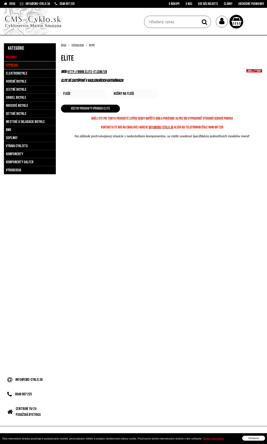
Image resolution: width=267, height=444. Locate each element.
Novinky (11, 57)
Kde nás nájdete (208, 4)
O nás (189, 4)
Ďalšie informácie (213, 438)
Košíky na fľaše (124, 93)
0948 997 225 (67, 4)
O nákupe (174, 4)
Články (228, 4)
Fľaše (67, 93)
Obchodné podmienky (251, 4)
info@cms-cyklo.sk (38, 4)
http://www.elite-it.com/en (87, 71)
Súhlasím (253, 438)
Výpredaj (12, 65)
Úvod (12, 4)
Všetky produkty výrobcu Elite (90, 108)
